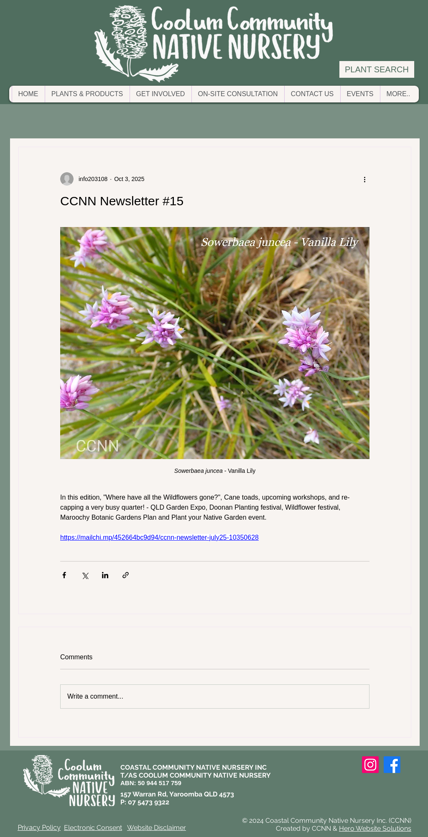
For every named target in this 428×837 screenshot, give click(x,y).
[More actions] (364, 179)
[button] (87, 94)
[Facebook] (392, 764)
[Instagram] (370, 764)
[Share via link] (126, 575)
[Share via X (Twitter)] (85, 575)
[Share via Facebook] (64, 575)
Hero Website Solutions (375, 828)
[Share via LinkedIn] (105, 575)
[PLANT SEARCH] (376, 69)
